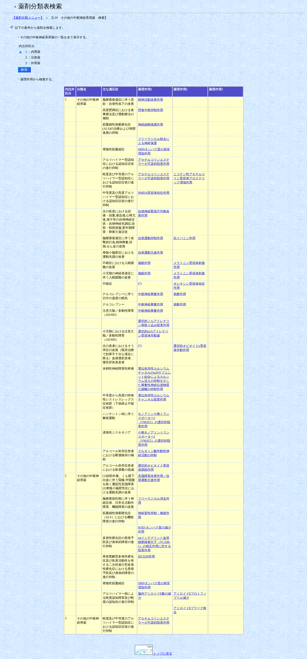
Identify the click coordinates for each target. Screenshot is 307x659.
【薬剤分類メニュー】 (28, 17)
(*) (140, 283)
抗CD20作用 (146, 556)
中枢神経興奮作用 (150, 294)
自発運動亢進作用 (150, 252)
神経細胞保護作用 (150, 124)
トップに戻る (153, 653)
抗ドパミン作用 (184, 238)
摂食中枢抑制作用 (150, 110)
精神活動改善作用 (150, 99)
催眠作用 (144, 263)
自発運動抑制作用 (150, 238)
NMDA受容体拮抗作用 (154, 192)
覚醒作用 (179, 294)
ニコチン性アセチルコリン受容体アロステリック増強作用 (189, 178)
